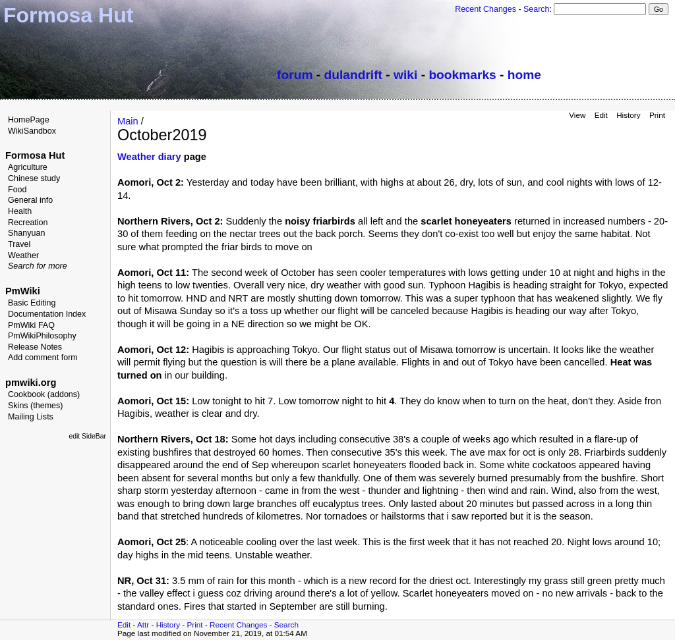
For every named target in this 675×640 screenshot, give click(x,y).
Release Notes (35, 347)
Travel (19, 244)
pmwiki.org (30, 382)
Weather (23, 255)
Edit (601, 115)
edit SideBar (87, 436)
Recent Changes (485, 9)
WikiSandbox (32, 131)
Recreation (28, 222)
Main (127, 121)
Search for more (37, 266)
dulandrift (353, 75)
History (628, 115)
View (577, 115)
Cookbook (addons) (44, 394)
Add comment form (43, 357)
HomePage (28, 119)
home (524, 75)
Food (17, 189)
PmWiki (22, 291)
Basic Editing (31, 302)
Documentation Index (47, 314)
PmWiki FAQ (31, 325)
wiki (405, 75)
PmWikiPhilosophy (42, 335)
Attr (143, 624)
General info (30, 200)
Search (536, 9)
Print (657, 115)
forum (294, 75)
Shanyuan (26, 233)
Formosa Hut (35, 155)
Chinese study (34, 178)
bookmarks (462, 75)
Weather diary (149, 156)
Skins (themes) (35, 405)
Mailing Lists (30, 416)
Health (20, 211)
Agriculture (27, 167)
